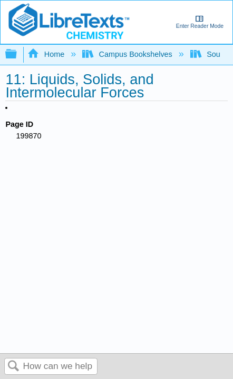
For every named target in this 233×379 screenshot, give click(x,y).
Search (13, 366)
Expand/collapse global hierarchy (18, 54)
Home (46, 54)
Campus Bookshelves (128, 54)
